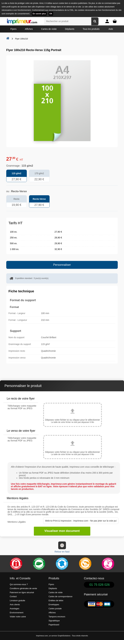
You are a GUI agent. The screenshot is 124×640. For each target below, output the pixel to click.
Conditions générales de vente (23, 588)
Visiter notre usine (18, 617)
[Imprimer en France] (62, 563)
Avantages (14, 608)
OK (50, 14)
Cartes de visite (48, 29)
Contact (13, 596)
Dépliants (69, 29)
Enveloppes (54, 604)
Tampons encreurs (57, 617)
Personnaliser (62, 264)
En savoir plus (39, 14)
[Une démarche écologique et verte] (39, 563)
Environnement (16, 613)
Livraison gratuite (17, 600)
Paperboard (54, 625)
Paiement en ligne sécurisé (22, 592)
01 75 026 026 (99, 584)
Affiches (29, 29)
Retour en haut (62, 547)
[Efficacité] (108, 563)
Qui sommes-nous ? (19, 584)
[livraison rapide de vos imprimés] (85, 563)
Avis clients (15, 604)
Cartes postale (55, 608)
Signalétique (54, 621)
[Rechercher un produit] (94, 21)
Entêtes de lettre (56, 600)
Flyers (13, 29)
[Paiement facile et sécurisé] (16, 563)
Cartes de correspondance (60, 596)
